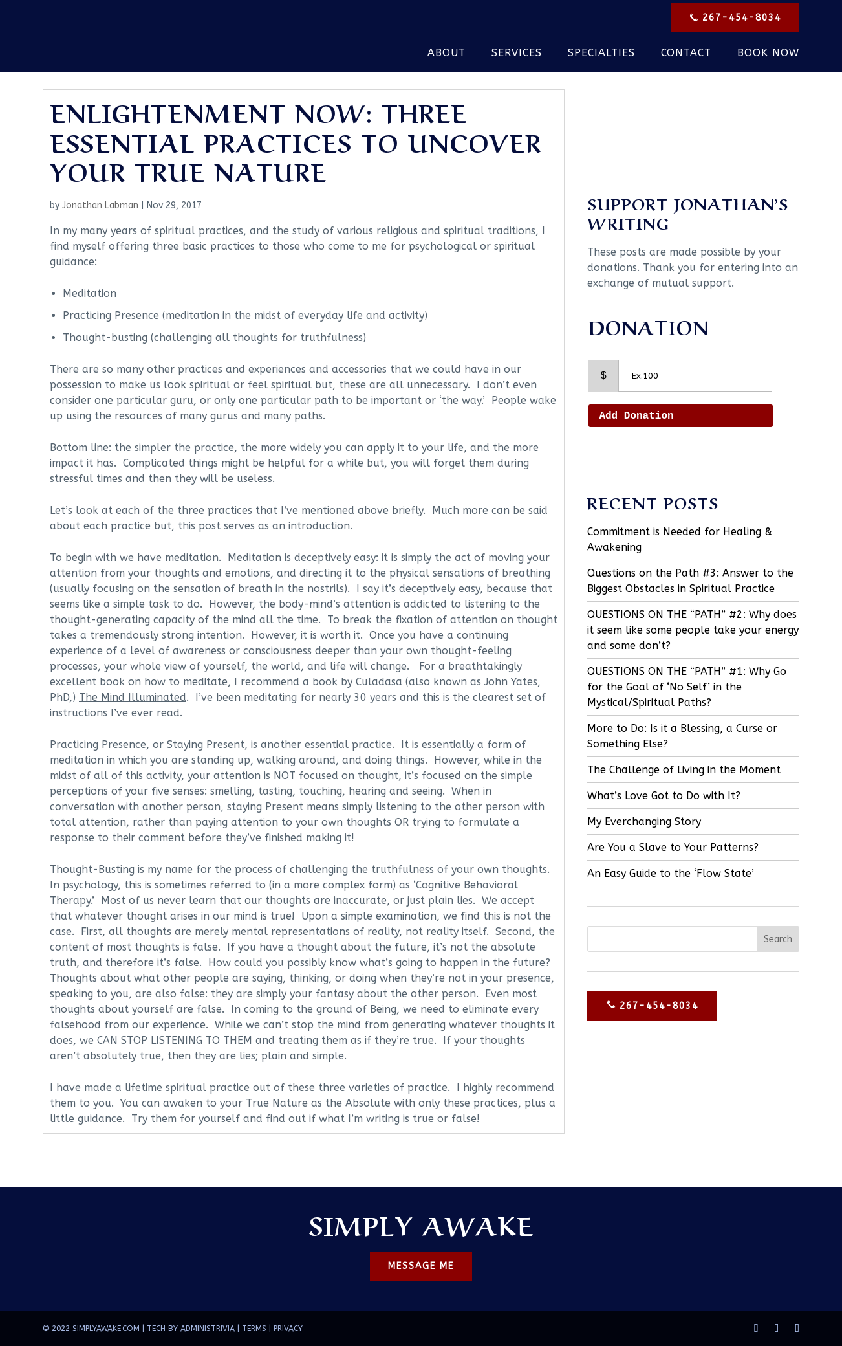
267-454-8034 (733, 19)
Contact (686, 54)
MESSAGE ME (421, 1266)
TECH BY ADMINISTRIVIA (191, 1328)
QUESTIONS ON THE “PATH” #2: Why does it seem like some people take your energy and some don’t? (693, 630)
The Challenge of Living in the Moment (684, 770)
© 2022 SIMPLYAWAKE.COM (91, 1328)
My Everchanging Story (644, 821)
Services (516, 54)
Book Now (768, 54)
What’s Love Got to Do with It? (663, 795)
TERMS (254, 1328)
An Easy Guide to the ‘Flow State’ (670, 873)
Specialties (601, 54)
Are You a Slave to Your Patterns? (673, 847)
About (446, 54)
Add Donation (636, 416)
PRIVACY (288, 1328)
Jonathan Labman (100, 205)
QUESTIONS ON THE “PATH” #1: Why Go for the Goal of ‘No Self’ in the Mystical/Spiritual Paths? (686, 687)
